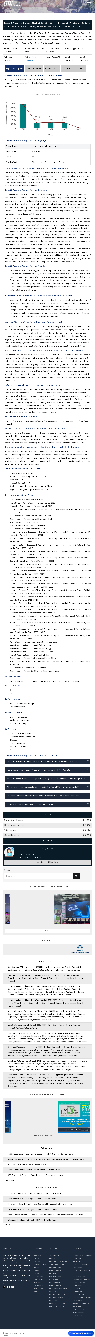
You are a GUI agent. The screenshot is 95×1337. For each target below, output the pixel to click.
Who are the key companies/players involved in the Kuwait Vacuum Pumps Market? (48, 787)
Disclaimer (38, 1276)
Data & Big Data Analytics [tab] (73, 69)
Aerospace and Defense (82, 1256)
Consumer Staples (80, 1294)
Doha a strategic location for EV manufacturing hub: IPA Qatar (35, 1193)
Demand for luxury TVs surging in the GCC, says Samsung (32, 1199)
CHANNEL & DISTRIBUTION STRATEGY (55, 1276)
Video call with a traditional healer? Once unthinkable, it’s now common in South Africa (45, 1215)
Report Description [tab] (14, 69)
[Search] (76, 876)
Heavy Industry (79, 1276)
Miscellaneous (78, 1312)
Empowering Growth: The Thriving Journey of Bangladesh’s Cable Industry (40, 1204)
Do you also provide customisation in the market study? (48, 804)
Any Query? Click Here (47, 862)
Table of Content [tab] (34, 69)
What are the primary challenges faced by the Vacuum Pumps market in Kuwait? (48, 761)
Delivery (37, 1273)
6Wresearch (13, 1333)
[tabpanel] (47, 908)
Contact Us (38, 1279)
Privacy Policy (40, 1264)
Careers (37, 1261)
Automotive (77, 1291)
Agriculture (77, 1315)
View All (48, 930)
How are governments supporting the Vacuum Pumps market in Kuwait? (48, 769)
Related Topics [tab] (52, 69)
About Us (37, 1256)
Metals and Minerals (81, 1303)
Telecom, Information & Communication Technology (82, 1282)
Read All (9, 1180)
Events (36, 1259)
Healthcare (77, 1288)
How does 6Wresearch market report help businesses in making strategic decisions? (48, 795)
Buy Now (47, 841)
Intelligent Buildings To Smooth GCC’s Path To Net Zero (32, 1220)
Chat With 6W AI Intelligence (81, 1333)
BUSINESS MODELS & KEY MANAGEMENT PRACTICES (58, 1297)
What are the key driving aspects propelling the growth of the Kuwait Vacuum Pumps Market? (48, 779)
